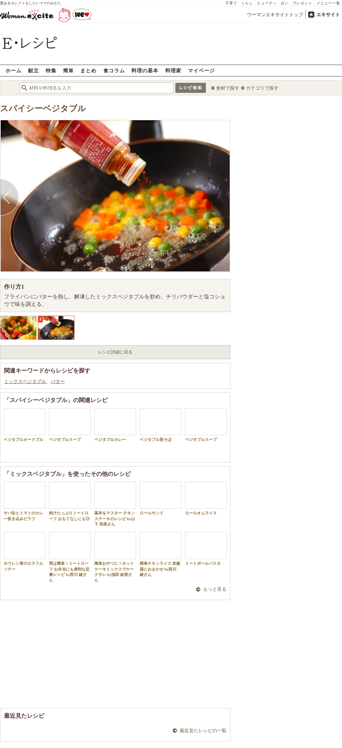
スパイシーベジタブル (43, 108)
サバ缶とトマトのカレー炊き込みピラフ (24, 501)
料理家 (173, 70)
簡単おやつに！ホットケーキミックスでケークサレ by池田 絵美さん (115, 557)
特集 (51, 70)
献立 (33, 70)
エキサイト (328, 14)
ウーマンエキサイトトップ (275, 14)
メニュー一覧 (328, 3)
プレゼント (302, 3)
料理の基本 (144, 70)
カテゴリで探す (262, 88)
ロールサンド (160, 498)
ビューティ (267, 3)
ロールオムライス (206, 498)
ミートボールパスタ (206, 548)
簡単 (68, 70)
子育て (231, 3)
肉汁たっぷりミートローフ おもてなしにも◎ (70, 501)
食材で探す (227, 88)
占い (285, 3)
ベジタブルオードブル (24, 425)
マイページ (201, 70)
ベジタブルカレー (115, 425)
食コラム (114, 70)
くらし (247, 3)
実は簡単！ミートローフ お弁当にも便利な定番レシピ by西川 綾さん (70, 557)
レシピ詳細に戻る (115, 352)
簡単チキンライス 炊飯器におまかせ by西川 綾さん (160, 554)
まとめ (88, 70)
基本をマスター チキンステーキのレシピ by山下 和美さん (115, 504)
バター (58, 381)
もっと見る (214, 589)
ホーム (13, 70)
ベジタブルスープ (70, 425)
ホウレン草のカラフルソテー (24, 551)
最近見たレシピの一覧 (203, 730)
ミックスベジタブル (25, 381)
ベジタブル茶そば (160, 425)
